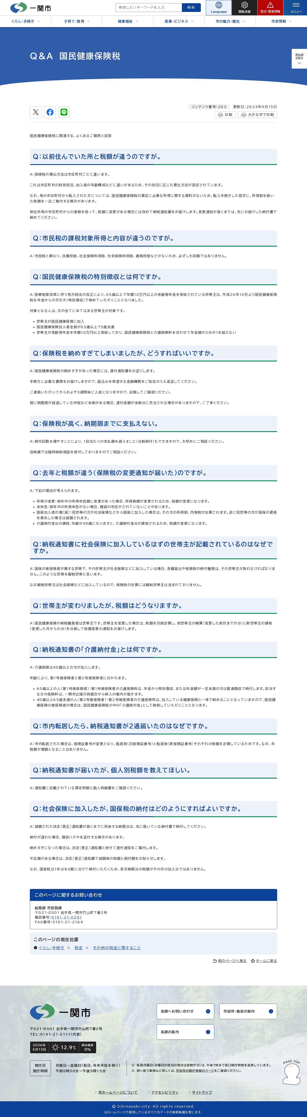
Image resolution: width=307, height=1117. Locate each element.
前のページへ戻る (230, 961)
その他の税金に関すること (117, 948)
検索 (191, 7)
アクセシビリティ (163, 1092)
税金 (79, 948)
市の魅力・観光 (230, 21)
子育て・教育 (77, 21)
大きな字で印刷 (257, 114)
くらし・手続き (26, 21)
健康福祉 (128, 21)
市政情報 (281, 21)
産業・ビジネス (179, 21)
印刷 (225, 114)
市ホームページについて (116, 1092)
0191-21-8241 (66, 917)
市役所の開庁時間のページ (195, 1070)
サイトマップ (200, 1092)
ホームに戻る (264, 961)
